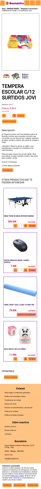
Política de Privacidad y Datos (15, 396)
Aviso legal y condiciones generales (17, 393)
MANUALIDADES (13, 9)
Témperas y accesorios (29, 9)
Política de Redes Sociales (14, 415)
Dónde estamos (10, 430)
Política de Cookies (17, 476)
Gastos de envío (10, 404)
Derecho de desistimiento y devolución (18, 408)
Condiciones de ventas (13, 400)
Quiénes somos (10, 427)
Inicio (4, 9)
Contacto (8, 434)
